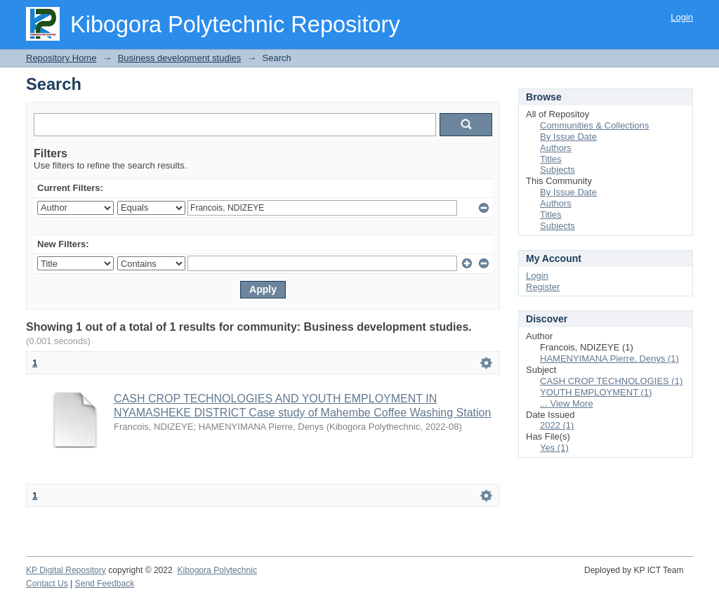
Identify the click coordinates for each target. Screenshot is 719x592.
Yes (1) (554, 447)
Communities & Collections (594, 125)
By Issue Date (568, 136)
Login (682, 17)
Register (543, 287)
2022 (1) (557, 425)
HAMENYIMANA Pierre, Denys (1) (609, 358)
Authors (556, 148)
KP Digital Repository (66, 570)
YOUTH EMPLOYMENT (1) (596, 392)
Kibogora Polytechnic (216, 570)
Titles (551, 159)
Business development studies (180, 58)
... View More (566, 403)
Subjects (557, 169)
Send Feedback (105, 583)
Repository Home (61, 58)
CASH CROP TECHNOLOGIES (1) (611, 381)
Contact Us (47, 583)
